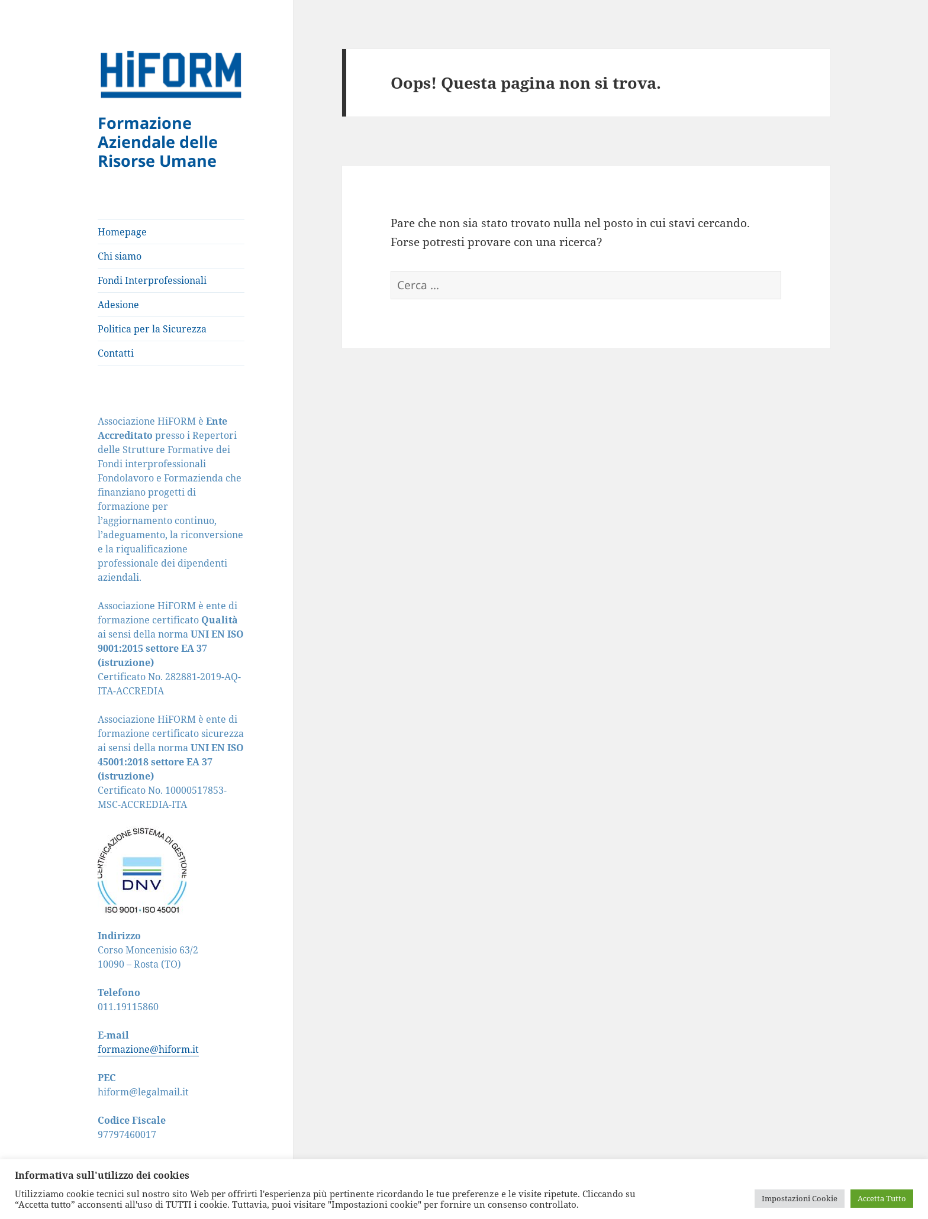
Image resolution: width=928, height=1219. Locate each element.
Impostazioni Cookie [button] (799, 1198)
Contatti (116, 353)
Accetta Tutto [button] (882, 1198)
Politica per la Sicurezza (152, 328)
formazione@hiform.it (148, 1049)
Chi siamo (119, 256)
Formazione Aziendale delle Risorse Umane (158, 142)
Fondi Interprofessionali (152, 280)
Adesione (118, 304)
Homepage (122, 231)
